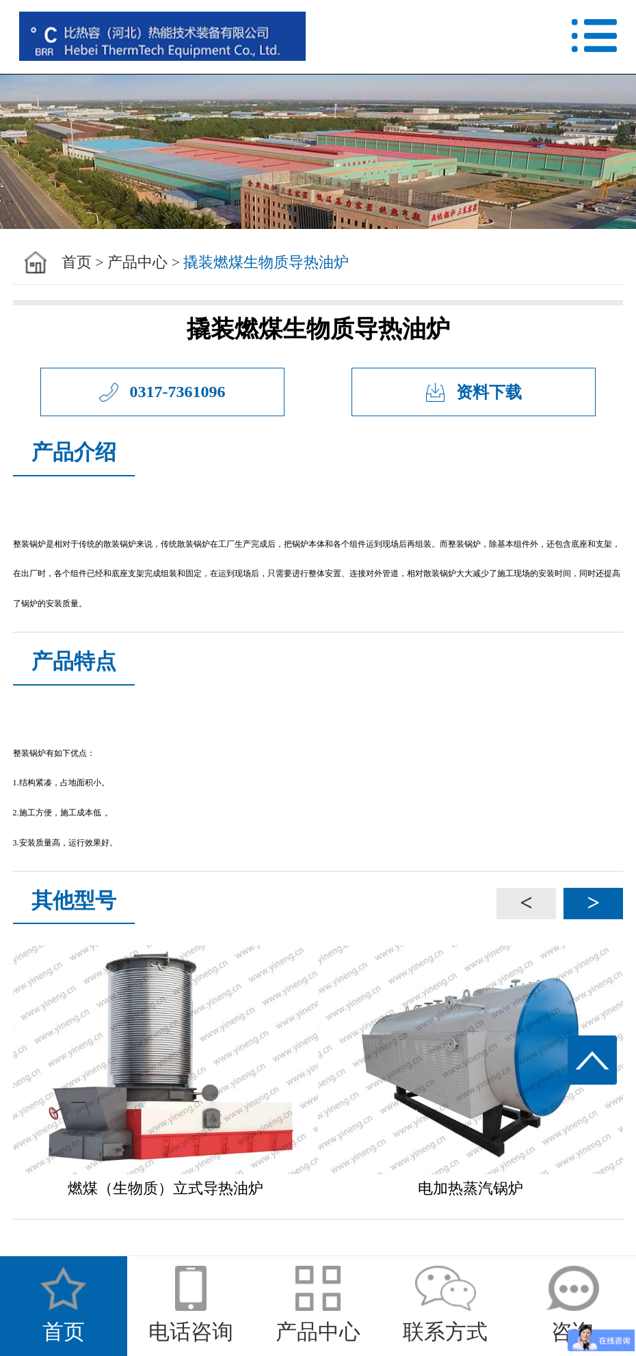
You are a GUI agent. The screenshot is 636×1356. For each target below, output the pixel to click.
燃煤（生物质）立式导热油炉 (165, 1188)
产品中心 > (143, 262)
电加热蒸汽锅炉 (470, 1188)
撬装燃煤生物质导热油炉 (266, 262)
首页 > (83, 262)
